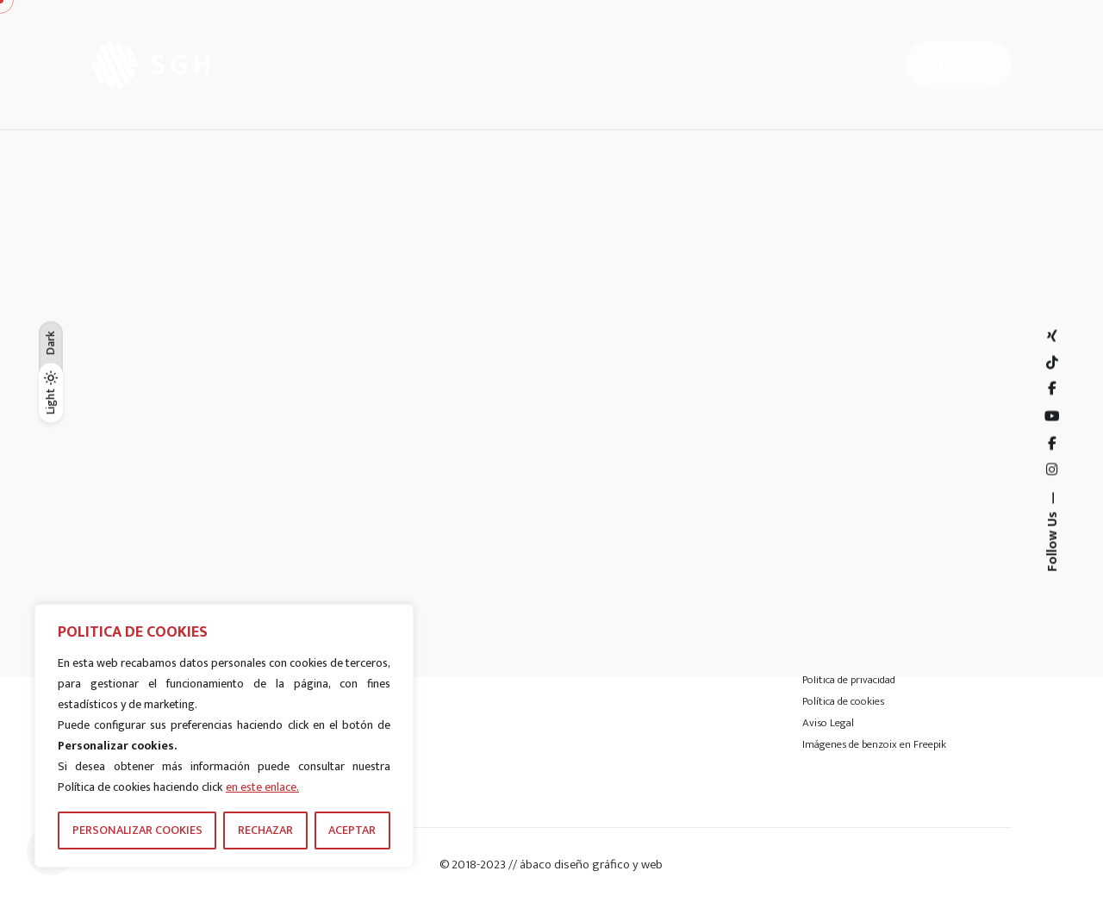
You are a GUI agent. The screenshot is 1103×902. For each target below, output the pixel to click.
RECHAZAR (265, 830)
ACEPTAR (352, 830)
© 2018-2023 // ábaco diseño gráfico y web (551, 864)
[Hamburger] (959, 64)
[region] (224, 736)
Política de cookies (843, 701)
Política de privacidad (848, 679)
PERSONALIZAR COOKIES (137, 830)
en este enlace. (262, 787)
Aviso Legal (828, 722)
